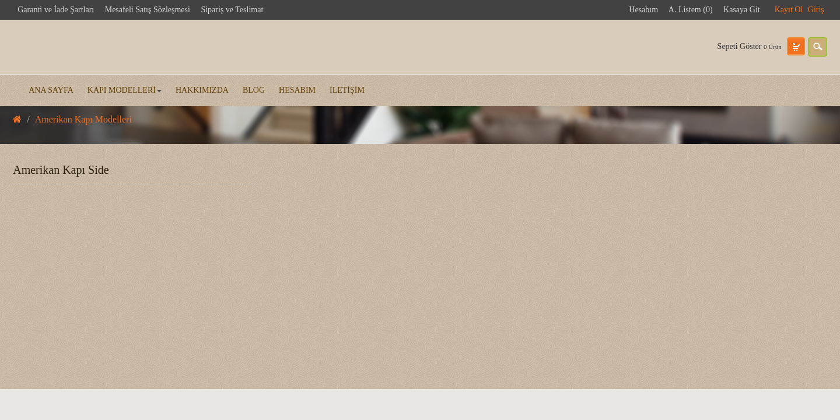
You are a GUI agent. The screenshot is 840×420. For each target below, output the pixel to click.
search (817, 47)
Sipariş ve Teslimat (232, 9)
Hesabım (643, 9)
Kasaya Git (741, 9)
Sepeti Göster (750, 46)
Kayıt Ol (789, 9)
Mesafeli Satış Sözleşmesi (147, 9)
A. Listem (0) (690, 9)
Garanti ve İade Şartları (56, 9)
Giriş (816, 9)
